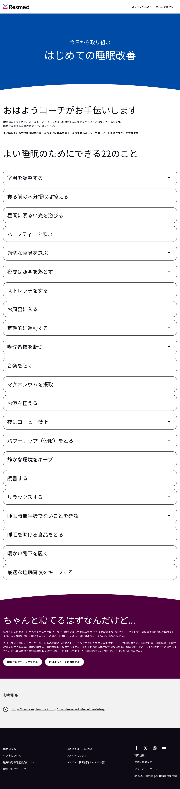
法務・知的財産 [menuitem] (143, 762)
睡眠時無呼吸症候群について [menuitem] (19, 762)
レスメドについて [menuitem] (76, 755)
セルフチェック (165, 7)
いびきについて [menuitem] (12, 755)
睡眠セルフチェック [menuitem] (14, 769)
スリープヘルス (140, 7)
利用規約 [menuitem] (139, 755)
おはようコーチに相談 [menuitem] (79, 749)
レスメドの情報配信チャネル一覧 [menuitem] (85, 762)
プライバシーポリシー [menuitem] (147, 769)
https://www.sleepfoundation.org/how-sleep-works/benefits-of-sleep (58, 709)
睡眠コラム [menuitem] (9, 749)
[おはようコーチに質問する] (65, 662)
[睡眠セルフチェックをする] (22, 662)
